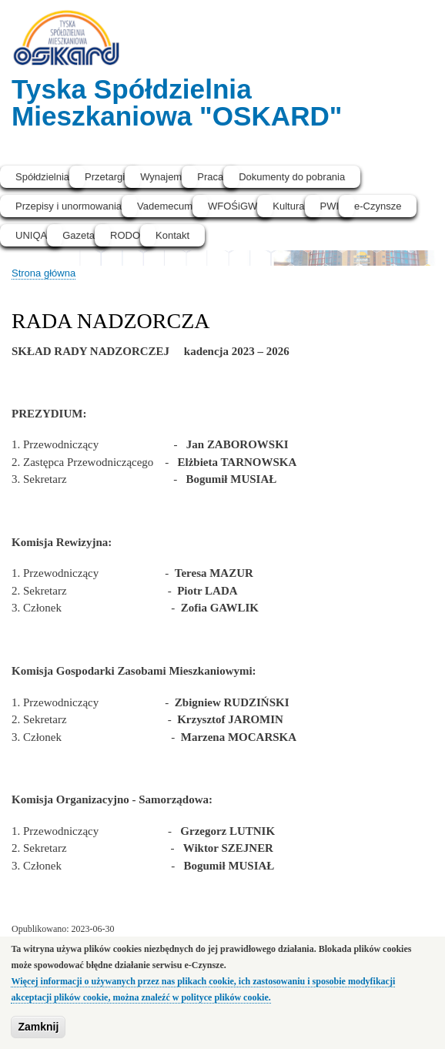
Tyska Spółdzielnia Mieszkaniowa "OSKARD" (177, 102)
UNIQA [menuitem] (31, 235)
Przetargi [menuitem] (105, 177)
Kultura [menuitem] (288, 206)
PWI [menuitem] (330, 206)
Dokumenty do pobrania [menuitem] (292, 177)
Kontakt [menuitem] (172, 235)
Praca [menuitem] (210, 177)
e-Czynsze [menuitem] (377, 206)
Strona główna (43, 273)
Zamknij (38, 1028)
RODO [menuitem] (125, 235)
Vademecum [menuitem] (164, 206)
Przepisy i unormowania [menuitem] (68, 206)
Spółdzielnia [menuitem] (42, 177)
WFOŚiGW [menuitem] (232, 206)
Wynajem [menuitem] (161, 177)
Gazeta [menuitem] (78, 235)
